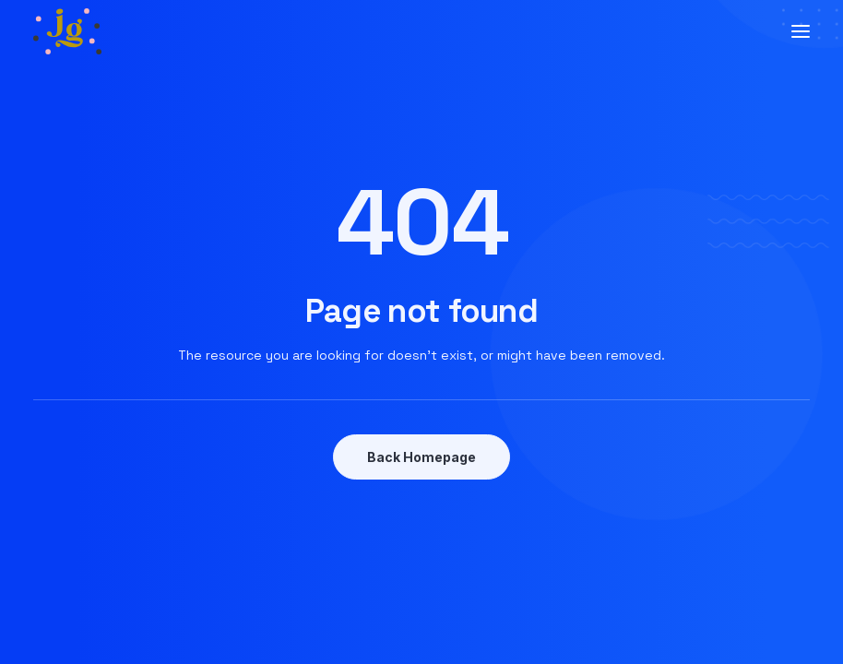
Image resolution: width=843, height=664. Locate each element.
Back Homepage (421, 457)
